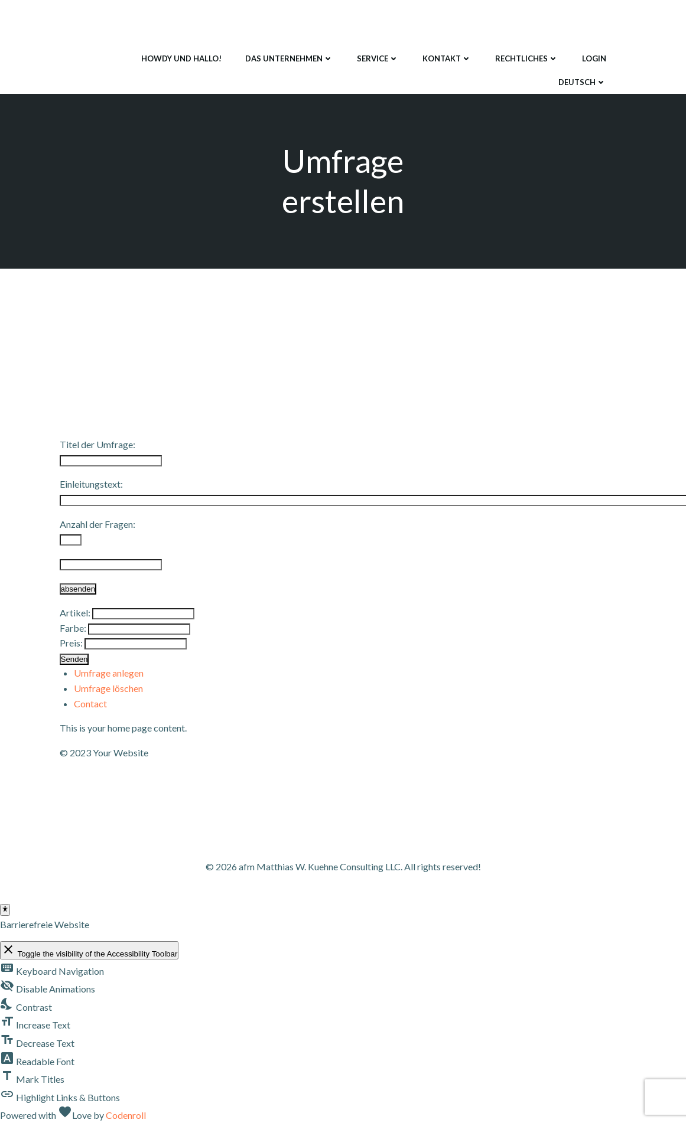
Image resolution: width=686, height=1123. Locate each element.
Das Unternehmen (289, 58)
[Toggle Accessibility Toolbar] (5, 910)
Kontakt (447, 58)
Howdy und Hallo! (181, 58)
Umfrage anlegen (109, 672)
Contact (90, 703)
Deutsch (582, 82)
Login (594, 58)
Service (378, 58)
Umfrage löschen (108, 688)
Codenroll (126, 1115)
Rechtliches (526, 58)
